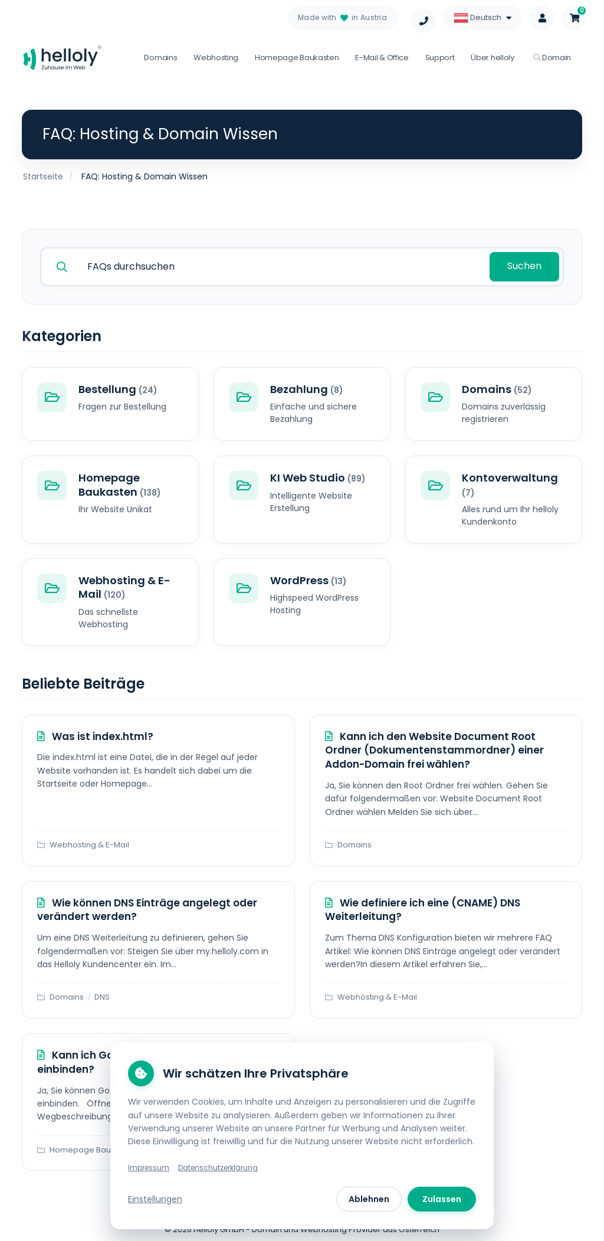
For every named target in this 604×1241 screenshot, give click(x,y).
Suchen (525, 265)
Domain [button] (552, 57)
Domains (160, 57)
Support (440, 57)
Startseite (43, 176)
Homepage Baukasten (297, 57)
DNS (102, 996)
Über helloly (492, 57)
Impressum (148, 1168)
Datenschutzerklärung (218, 1168)
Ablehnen (369, 1199)
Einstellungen (155, 1199)
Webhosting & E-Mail (89, 844)
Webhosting (215, 57)
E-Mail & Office (382, 57)
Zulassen (441, 1199)
